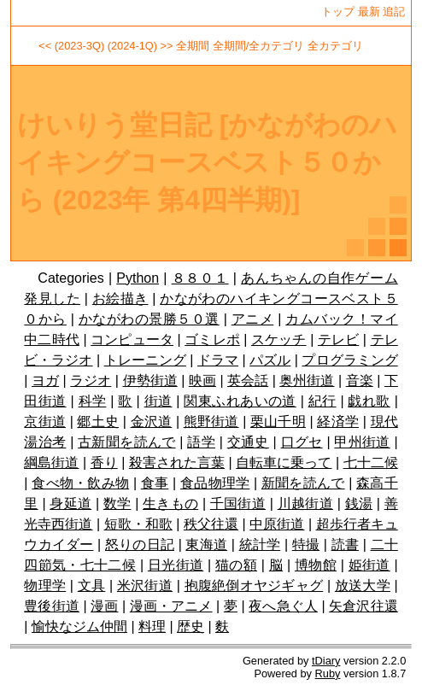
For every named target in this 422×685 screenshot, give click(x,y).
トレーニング (145, 360)
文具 (92, 585)
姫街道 (369, 565)
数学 (117, 503)
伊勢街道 (150, 380)
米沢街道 (145, 585)
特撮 (305, 544)
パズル (269, 360)
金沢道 (152, 421)
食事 (155, 483)
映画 (202, 380)
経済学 (338, 421)
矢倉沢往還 (363, 606)
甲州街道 (362, 442)
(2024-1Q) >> (140, 45)
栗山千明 (278, 421)
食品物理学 (214, 483)
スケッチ (279, 339)
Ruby (328, 673)
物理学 (45, 585)
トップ (338, 11)
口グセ (302, 442)
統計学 (260, 544)
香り (104, 462)
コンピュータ (132, 339)
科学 (93, 401)
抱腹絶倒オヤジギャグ (254, 585)
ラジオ (90, 380)
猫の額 (236, 565)
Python (137, 278)
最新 (369, 11)
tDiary (326, 660)
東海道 (206, 544)
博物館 (316, 565)
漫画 (104, 606)
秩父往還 (211, 524)
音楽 (359, 380)
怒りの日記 (139, 544)
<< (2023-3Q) (71, 45)
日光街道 (175, 565)
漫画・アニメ (171, 606)
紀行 (322, 401)
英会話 (247, 380)
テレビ (338, 339)
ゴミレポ (212, 339)
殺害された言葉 (177, 462)
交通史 (248, 442)
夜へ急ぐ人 (283, 606)
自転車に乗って (283, 462)
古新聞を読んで (126, 442)
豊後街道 (51, 606)
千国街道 (238, 503)
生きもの (170, 503)
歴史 (190, 626)
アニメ (252, 319)
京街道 (45, 421)
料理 (152, 626)
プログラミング (349, 360)
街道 (158, 401)
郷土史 (98, 421)
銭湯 (359, 503)
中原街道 (276, 524)
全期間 (192, 45)
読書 (345, 544)
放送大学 (362, 585)
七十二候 (370, 462)
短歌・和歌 (138, 524)
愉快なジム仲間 (79, 626)
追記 (394, 11)
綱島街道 (51, 462)
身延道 (70, 503)
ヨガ (45, 380)
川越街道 (305, 503)
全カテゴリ (335, 45)
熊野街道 (211, 421)
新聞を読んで (303, 483)
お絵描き (120, 298)
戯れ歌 (369, 401)
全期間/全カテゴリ (259, 45)
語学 (201, 442)
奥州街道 (306, 380)
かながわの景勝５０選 (149, 319)
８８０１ (200, 278)
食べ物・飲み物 (80, 483)
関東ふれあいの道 (240, 401)
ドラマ (217, 360)
